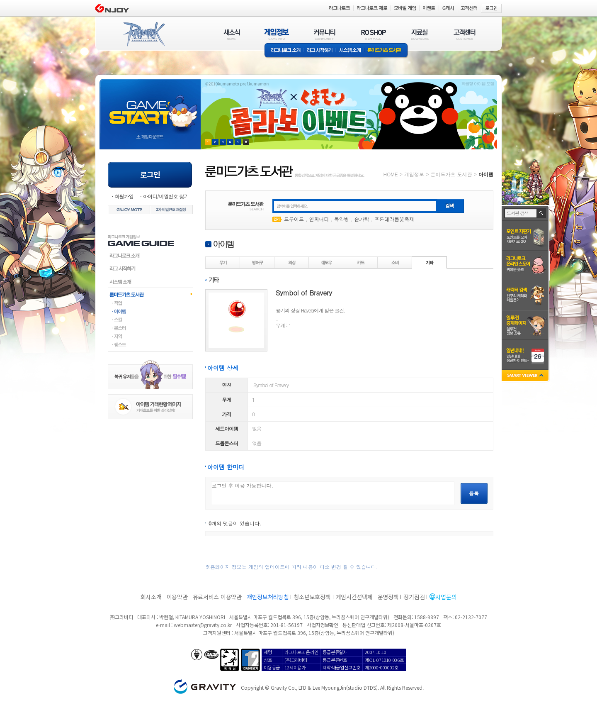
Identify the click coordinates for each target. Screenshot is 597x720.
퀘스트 (150, 344)
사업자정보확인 (322, 624)
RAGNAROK (143, 34)
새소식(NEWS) (231, 34)
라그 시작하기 (320, 51)
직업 (150, 302)
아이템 (150, 311)
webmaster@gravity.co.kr (203, 624)
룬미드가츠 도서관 (386, 51)
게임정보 (414, 174)
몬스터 (150, 327)
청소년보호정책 (312, 597)
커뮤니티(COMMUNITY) (324, 34)
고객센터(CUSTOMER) (464, 34)
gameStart (150, 106)
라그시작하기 (150, 268)
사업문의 (445, 597)
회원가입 (123, 196)
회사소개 (151, 597)
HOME (390, 174)
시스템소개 (350, 51)
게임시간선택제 (354, 597)
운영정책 (388, 597)
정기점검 (414, 597)
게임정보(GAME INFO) (277, 34)
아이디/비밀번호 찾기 (166, 196)
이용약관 (177, 597)
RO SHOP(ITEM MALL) (373, 34)
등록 (474, 493)
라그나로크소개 (284, 51)
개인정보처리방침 (268, 597)
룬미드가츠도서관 (150, 294)
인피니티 (319, 218)
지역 (150, 336)
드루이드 (294, 218)
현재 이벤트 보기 (246, 142)
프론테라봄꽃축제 (394, 218)
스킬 (150, 319)
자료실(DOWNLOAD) (419, 34)
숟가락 (361, 218)
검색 (541, 213)
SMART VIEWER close (526, 376)
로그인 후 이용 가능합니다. (332, 493)
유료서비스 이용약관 (217, 597)
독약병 (341, 218)
